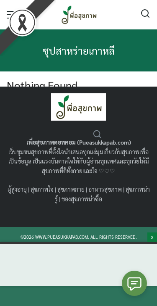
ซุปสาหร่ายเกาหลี (79, 50)
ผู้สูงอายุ (17, 189)
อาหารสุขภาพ (105, 189)
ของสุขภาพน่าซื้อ (82, 199)
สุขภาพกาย (71, 189)
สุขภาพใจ (42, 189)
